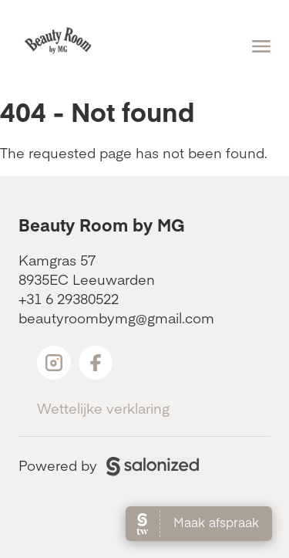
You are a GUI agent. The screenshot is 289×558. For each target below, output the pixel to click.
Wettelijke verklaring (103, 408)
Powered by (108, 465)
